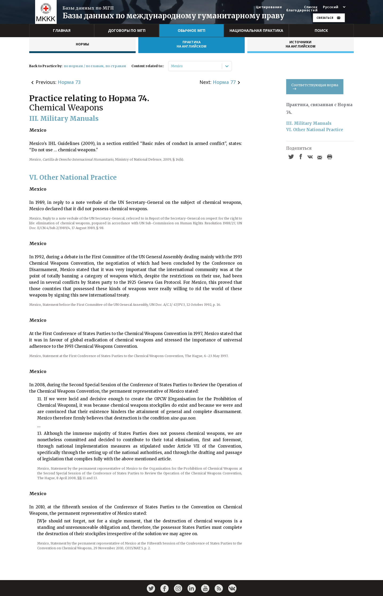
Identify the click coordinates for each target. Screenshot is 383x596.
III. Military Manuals (308, 123)
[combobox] (171, 66)
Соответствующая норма (314, 86)
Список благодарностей (302, 9)
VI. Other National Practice (314, 129)
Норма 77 (224, 82)
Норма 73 (69, 82)
